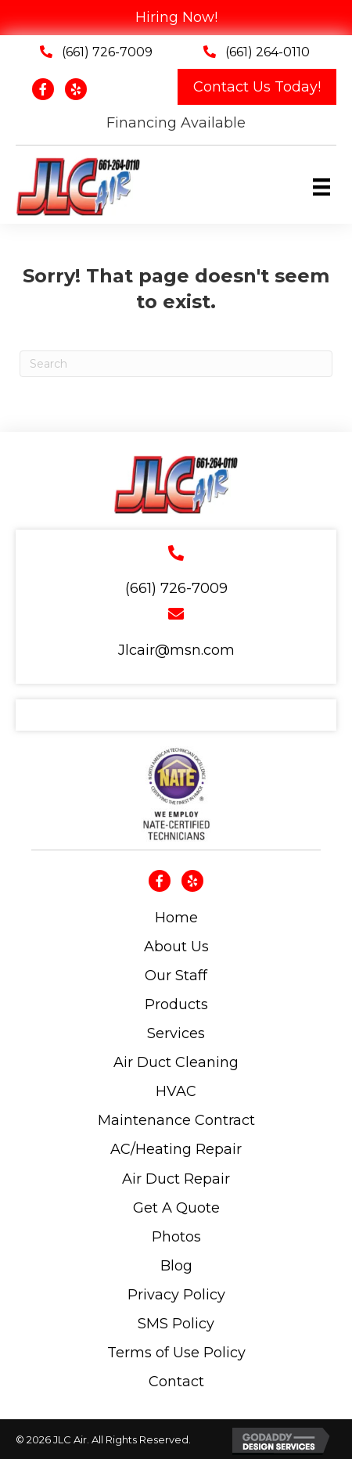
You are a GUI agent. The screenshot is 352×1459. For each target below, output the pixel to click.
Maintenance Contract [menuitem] (176, 1120)
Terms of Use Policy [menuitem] (176, 1352)
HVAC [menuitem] (176, 1091)
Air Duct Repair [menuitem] (176, 1179)
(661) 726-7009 (107, 52)
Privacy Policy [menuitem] (176, 1294)
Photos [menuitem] (176, 1236)
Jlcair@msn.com (176, 650)
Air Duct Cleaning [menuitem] (176, 1062)
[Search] (176, 363)
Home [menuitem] (176, 917)
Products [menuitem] (176, 1004)
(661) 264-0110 (267, 52)
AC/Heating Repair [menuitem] (176, 1149)
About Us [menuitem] (176, 946)
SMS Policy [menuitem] (176, 1323)
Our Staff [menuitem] (176, 975)
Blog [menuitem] (176, 1265)
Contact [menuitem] (176, 1381)
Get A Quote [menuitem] (176, 1207)
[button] (257, 87)
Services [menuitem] (176, 1033)
